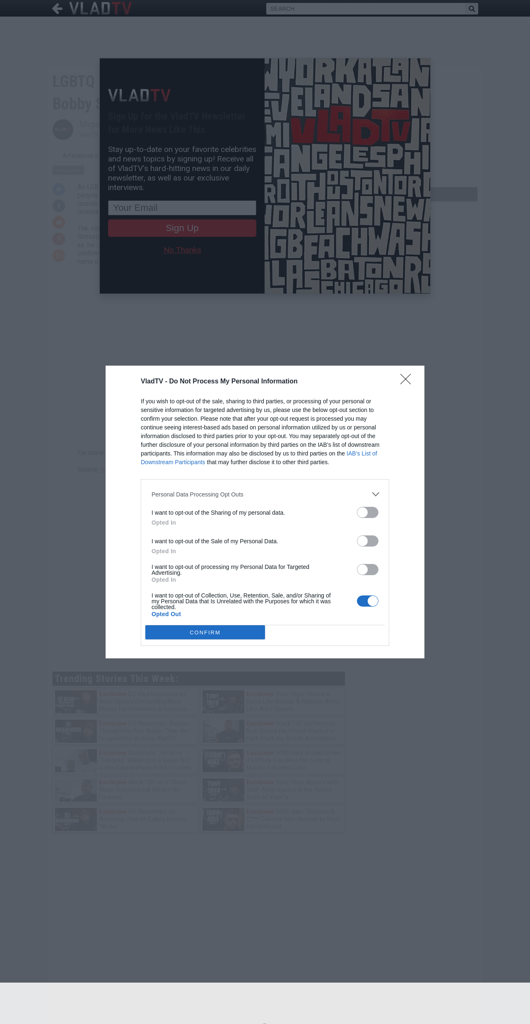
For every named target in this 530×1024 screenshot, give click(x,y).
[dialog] (265, 512)
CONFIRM (205, 632)
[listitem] (265, 494)
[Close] (408, 382)
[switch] (367, 512)
